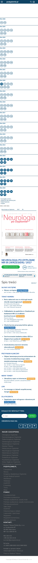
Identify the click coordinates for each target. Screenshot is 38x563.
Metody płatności (10, 520)
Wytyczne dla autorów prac (8, 200)
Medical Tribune (7, 446)
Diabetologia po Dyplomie (11, 439)
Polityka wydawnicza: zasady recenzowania (19, 502)
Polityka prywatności (11, 504)
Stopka (3, 203)
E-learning (7, 485)
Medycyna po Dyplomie (10, 448)
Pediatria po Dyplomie (10, 457)
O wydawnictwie (9, 495)
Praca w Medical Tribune (12, 553)
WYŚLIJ (32, 416)
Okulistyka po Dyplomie (10, 453)
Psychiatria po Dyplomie (10, 460)
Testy (6, 488)
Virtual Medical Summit (12, 476)
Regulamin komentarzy (11, 518)
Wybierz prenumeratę (11, 267)
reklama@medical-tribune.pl (13, 551)
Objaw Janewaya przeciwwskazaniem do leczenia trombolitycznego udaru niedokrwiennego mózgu (20, 358)
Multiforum (7, 479)
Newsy (6, 472)
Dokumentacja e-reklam (12, 511)
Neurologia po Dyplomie (8, 209)
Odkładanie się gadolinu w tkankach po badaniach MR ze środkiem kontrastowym (19, 313)
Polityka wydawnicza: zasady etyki (15, 500)
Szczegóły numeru (6, 199)
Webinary (7, 481)
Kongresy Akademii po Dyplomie (15, 474)
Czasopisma (8, 470)
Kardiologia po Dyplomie (10, 444)
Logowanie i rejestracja (12, 513)
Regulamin (7, 516)
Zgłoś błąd (7, 507)
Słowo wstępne (10, 290)
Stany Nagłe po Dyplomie (11, 462)
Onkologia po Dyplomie (10, 455)
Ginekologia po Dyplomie (11, 442)
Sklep (5, 490)
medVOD (7, 483)
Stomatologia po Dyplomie (11, 464)
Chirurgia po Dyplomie (9, 435)
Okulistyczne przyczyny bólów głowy (18, 325)
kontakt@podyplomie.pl (12, 540)
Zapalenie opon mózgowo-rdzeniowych (19, 399)
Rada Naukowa (5, 202)
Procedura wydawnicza (12, 497)
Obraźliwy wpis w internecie (15, 378)
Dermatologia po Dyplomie (11, 437)
